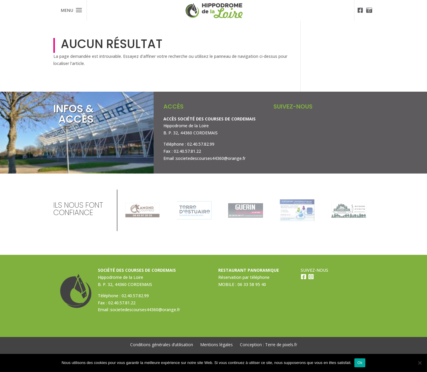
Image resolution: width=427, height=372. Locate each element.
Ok (359, 362)
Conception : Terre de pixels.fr (268, 344)
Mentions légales (216, 344)
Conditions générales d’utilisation (161, 344)
